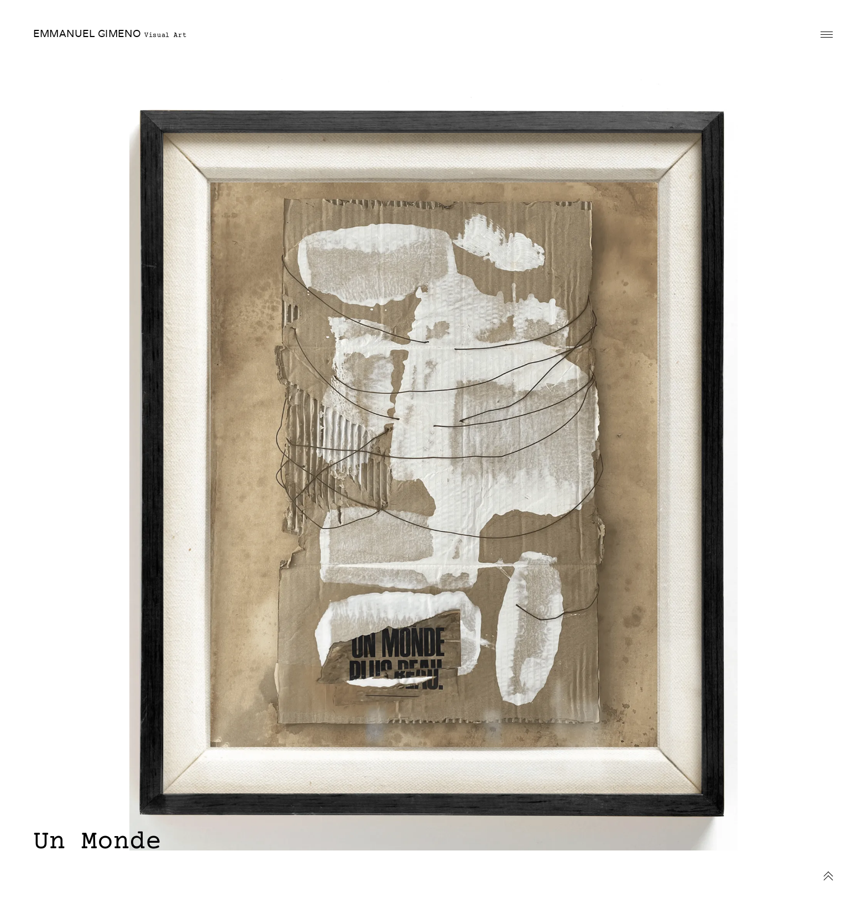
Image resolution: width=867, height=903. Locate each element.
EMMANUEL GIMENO (87, 33)
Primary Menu (827, 34)
